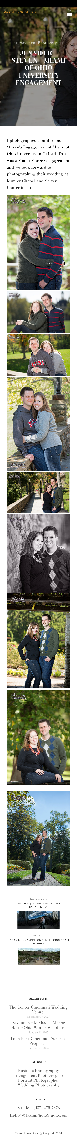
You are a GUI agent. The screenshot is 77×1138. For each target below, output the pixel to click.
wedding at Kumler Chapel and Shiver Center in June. (37, 180)
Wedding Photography (39, 1085)
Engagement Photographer (38, 43)
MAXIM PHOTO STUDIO (19, 12)
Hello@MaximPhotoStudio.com (39, 1115)
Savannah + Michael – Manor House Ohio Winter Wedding (38, 1025)
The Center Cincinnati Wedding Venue (38, 1009)
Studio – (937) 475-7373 (38, 1108)
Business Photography (38, 1070)
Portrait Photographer (38, 1080)
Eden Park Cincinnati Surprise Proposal (38, 1040)
